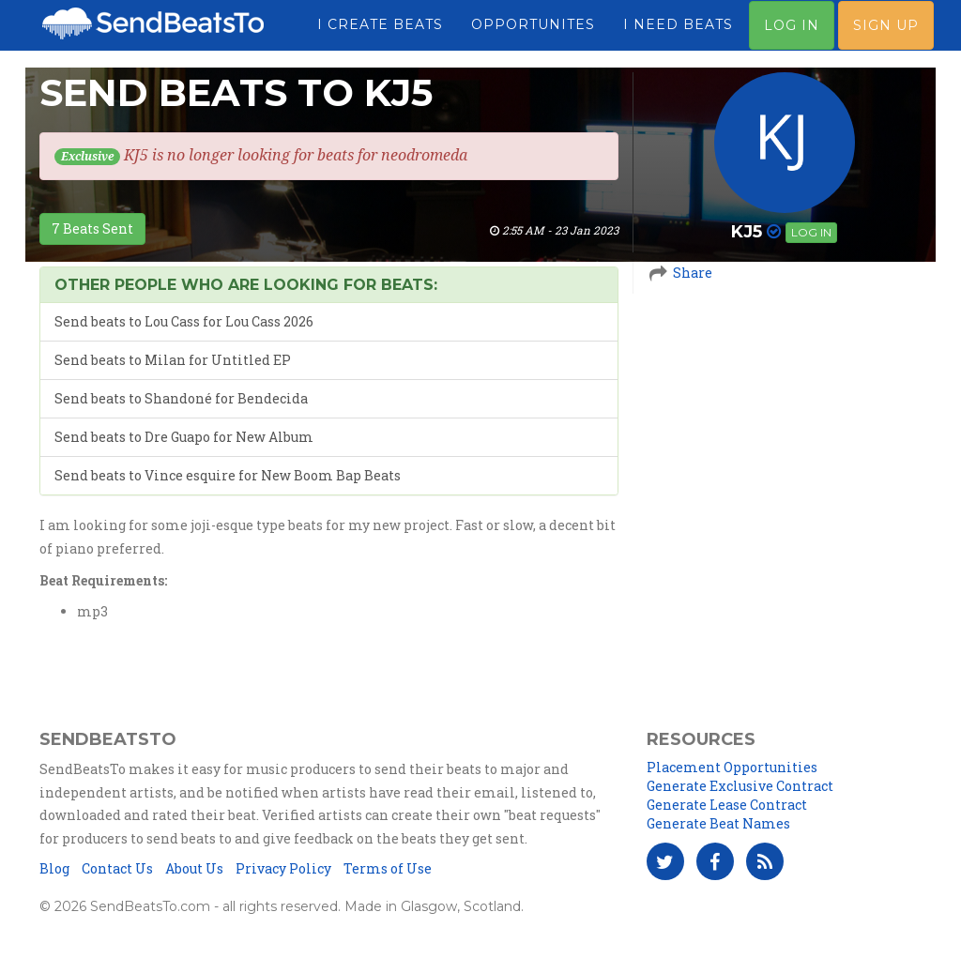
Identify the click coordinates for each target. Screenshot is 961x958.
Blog (54, 868)
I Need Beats (678, 32)
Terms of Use (387, 868)
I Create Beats (380, 32)
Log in (811, 232)
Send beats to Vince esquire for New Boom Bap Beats (227, 475)
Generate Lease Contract (727, 805)
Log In (791, 33)
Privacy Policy (283, 868)
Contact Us (117, 868)
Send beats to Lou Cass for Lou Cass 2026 (183, 321)
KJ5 (746, 231)
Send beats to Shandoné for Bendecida (181, 398)
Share (692, 272)
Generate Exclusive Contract (740, 786)
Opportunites (533, 32)
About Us (194, 868)
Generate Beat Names (718, 823)
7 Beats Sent (92, 228)
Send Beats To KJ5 (236, 92)
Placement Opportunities (732, 767)
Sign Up (886, 33)
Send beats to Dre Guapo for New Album (183, 437)
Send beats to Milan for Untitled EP (172, 360)
